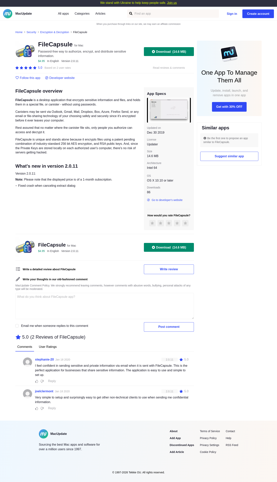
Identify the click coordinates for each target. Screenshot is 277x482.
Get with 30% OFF (229, 107)
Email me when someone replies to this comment (54, 325)
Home (19, 32)
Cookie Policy (208, 452)
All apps (63, 14)
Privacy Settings (209, 445)
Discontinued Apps (182, 445)
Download (169, 51)
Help (228, 438)
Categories (82, 14)
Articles (100, 14)
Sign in (232, 14)
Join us (172, 3)
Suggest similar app (229, 156)
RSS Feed (232, 445)
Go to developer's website (165, 200)
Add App (175, 438)
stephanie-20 (44, 359)
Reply (52, 381)
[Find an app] (130, 13)
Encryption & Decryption (54, 32)
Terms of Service (210, 431)
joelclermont (44, 391)
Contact (230, 431)
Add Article (177, 452)
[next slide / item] (188, 110)
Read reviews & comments (169, 67)
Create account (258, 14)
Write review (169, 269)
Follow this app (27, 77)
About (173, 431)
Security (31, 32)
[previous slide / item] (149, 110)
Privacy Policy (208, 438)
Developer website (60, 77)
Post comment (168, 327)
